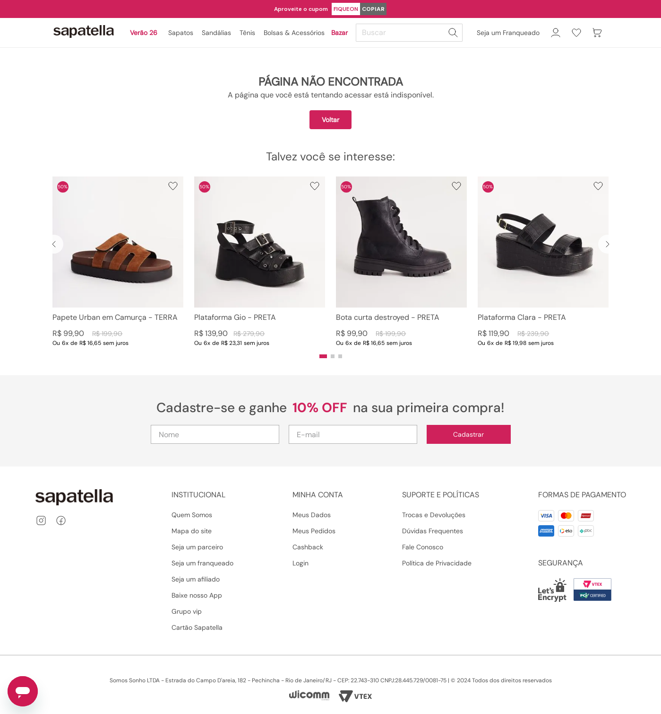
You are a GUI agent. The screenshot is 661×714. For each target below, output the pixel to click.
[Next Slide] (607, 244)
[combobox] (410, 33)
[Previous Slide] (53, 244)
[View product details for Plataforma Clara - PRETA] (543, 261)
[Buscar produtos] (453, 32)
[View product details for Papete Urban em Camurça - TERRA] (117, 261)
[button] (323, 356)
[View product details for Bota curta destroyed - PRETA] (401, 261)
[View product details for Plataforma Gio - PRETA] (259, 261)
